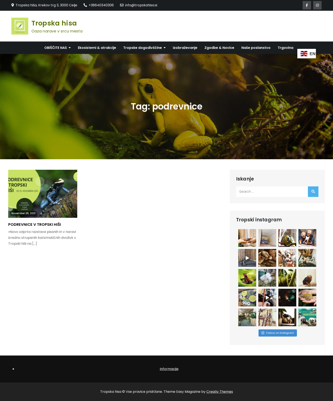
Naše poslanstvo (256, 47)
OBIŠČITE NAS (55, 47)
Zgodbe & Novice (219, 47)
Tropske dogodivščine (142, 47)
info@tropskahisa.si (138, 5)
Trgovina (285, 47)
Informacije (169, 368)
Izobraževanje (185, 47)
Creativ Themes (219, 391)
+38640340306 (99, 5)
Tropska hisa (54, 23)
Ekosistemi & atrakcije (97, 47)
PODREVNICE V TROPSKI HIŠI (34, 224)
